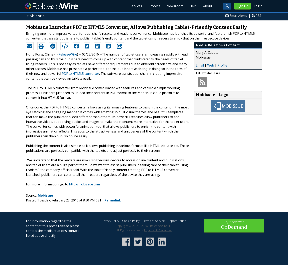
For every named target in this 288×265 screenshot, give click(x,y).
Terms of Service (154, 221)
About (207, 6)
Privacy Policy (110, 221)
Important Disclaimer (158, 230)
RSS (258, 15)
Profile (222, 65)
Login (258, 6)
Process (154, 6)
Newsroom (175, 6)
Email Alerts (238, 15)
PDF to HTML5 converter (80, 73)
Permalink (112, 200)
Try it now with (234, 225)
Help (193, 6)
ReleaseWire (51, 6)
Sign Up (242, 6)
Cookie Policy (131, 221)
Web (210, 65)
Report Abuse (177, 221)
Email (200, 65)
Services (136, 6)
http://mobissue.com (84, 184)
